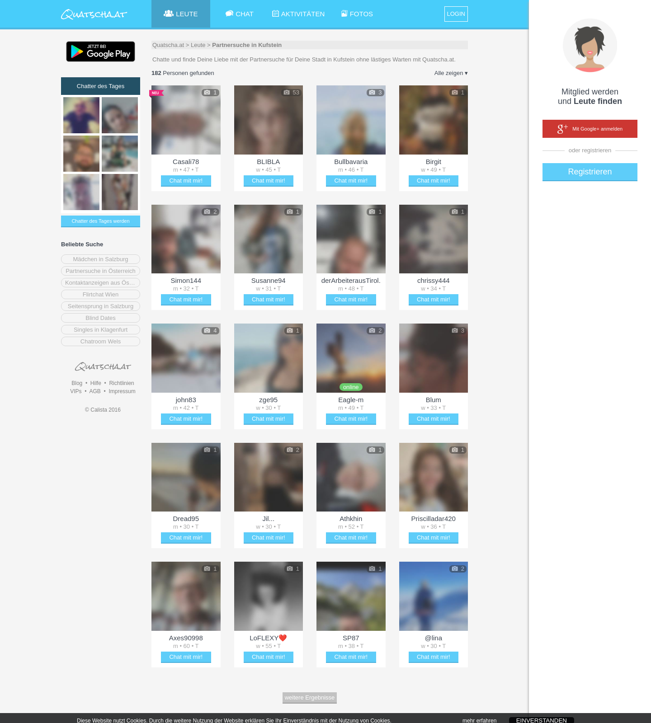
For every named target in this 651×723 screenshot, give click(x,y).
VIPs (75, 391)
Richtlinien (121, 383)
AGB (94, 391)
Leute (198, 45)
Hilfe (95, 383)
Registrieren (590, 171)
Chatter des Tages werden (100, 221)
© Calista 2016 (103, 410)
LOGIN (456, 13)
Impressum (121, 391)
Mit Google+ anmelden (590, 129)
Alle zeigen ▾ (451, 73)
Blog (76, 383)
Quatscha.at (168, 45)
